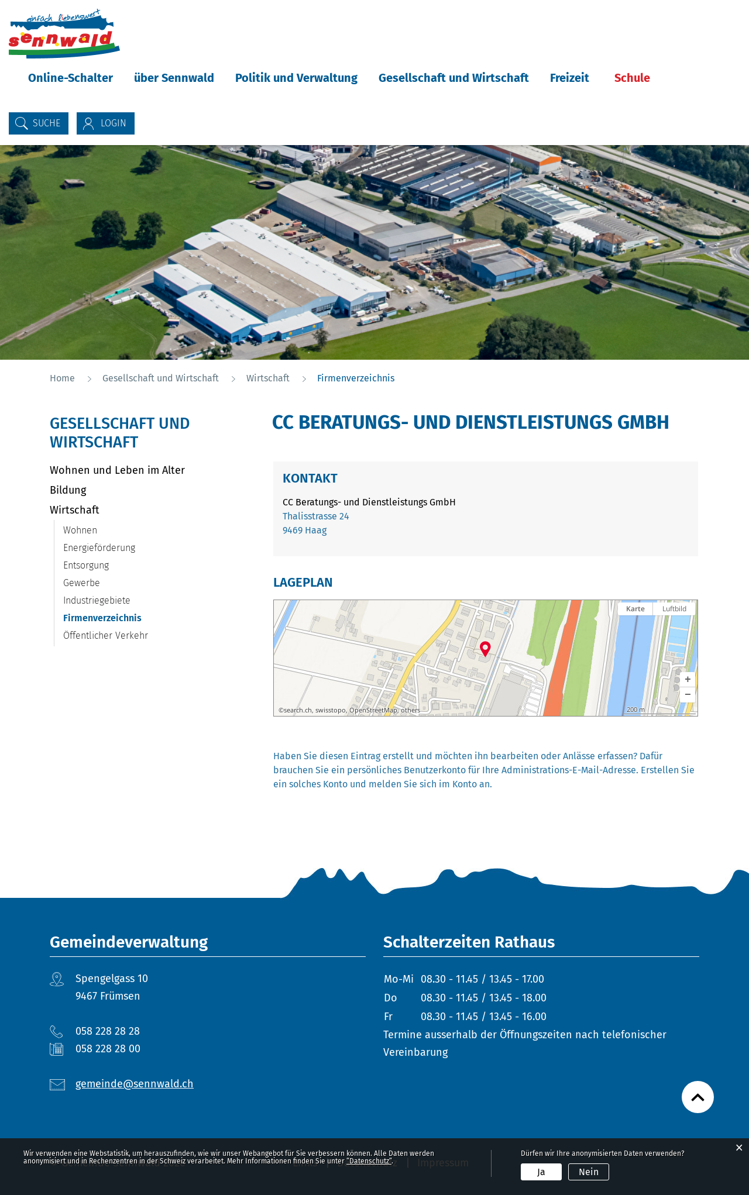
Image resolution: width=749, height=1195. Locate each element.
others (410, 710)
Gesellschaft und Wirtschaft (454, 78)
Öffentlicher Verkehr (105, 635)
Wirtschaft (74, 510)
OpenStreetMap (373, 710)
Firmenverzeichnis (130, 618)
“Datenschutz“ (368, 1161)
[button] (687, 679)
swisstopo (330, 710)
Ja (541, 1171)
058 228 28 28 (107, 1031)
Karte (635, 609)
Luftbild (674, 609)
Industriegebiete (96, 600)
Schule (632, 78)
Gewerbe (81, 582)
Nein (589, 1171)
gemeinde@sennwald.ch (134, 1083)
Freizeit (569, 78)
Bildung (68, 490)
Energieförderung (99, 547)
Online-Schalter (70, 78)
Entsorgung (86, 565)
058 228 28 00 (107, 1048)
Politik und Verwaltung (296, 78)
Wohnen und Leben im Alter (117, 470)
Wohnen (80, 530)
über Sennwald (174, 78)
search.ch (298, 710)
